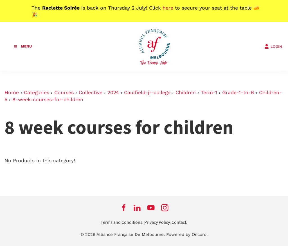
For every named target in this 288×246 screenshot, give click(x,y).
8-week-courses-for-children (47, 99)
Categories (36, 92)
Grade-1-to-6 (238, 92)
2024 (113, 92)
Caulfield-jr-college (147, 92)
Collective (90, 92)
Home (11, 92)
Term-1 (209, 92)
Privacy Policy (157, 222)
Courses (64, 92)
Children (186, 92)
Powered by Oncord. (187, 234)
